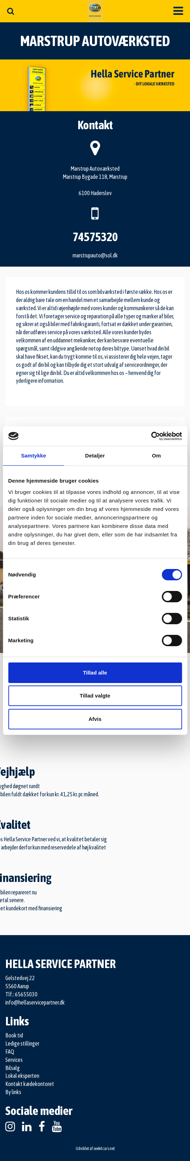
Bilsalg (12, 1068)
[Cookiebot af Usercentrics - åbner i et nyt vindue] (151, 436)
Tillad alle (95, 673)
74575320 (95, 237)
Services (14, 1060)
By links (13, 1092)
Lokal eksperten (22, 1075)
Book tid (14, 1035)
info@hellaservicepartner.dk (35, 1002)
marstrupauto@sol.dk (95, 255)
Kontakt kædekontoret (29, 1084)
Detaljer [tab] (95, 456)
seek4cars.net (104, 1148)
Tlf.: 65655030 (21, 994)
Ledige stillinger (22, 1043)
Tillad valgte (95, 696)
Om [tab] (156, 456)
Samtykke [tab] (33, 456)
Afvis (95, 719)
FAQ (9, 1051)
